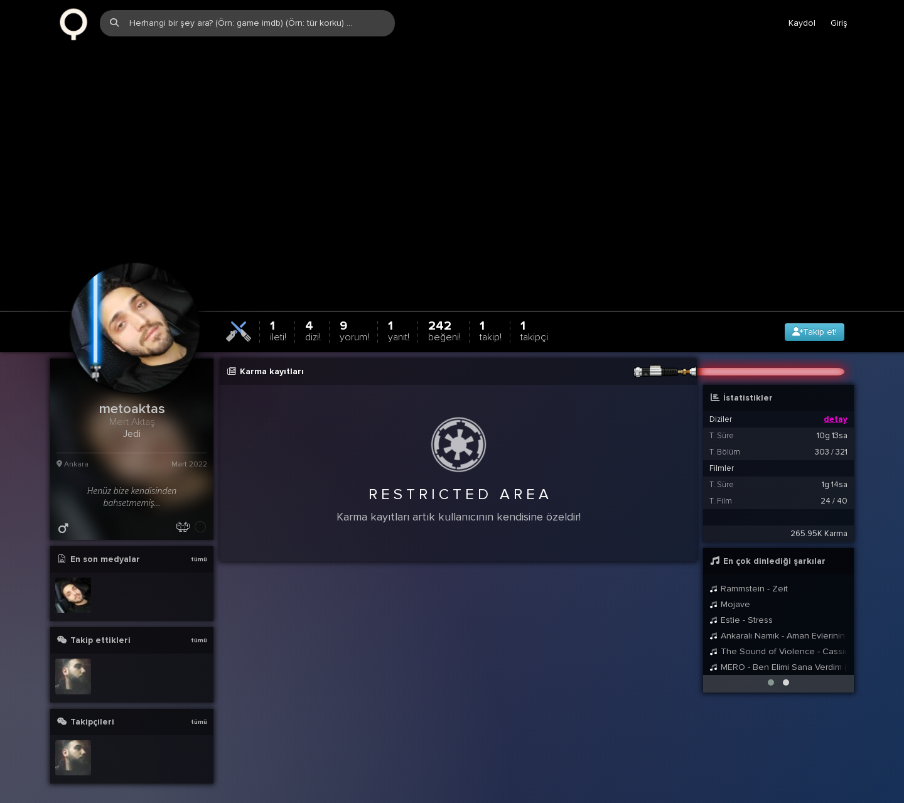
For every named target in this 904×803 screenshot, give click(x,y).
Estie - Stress (741, 600)
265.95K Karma (819, 514)
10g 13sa (832, 416)
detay (836, 400)
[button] (770, 663)
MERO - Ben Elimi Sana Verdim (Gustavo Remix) (778, 647)
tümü (199, 540)
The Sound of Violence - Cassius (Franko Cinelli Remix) (778, 632)
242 (444, 311)
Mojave (729, 584)
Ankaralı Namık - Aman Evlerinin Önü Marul (778, 616)
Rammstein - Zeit (748, 569)
